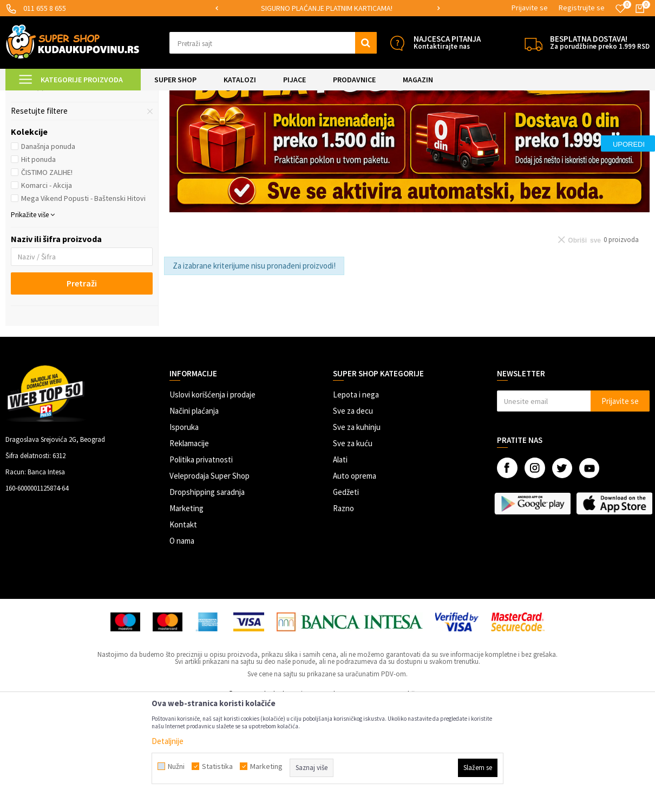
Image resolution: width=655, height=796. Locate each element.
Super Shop (80, 97)
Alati (340, 550)
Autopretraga (405, 124)
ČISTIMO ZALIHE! (47, 262)
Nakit (165, 97)
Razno (343, 599)
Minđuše (30, 151)
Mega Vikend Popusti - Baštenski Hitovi (83, 288)
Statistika (217, 766)
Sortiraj (451, 124)
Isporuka (184, 517)
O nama (181, 631)
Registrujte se (582, 7)
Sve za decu (353, 501)
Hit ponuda (38, 250)
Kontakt (183, 615)
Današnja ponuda (48, 237)
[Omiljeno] (620, 9)
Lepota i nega (356, 485)
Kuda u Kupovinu (30, 97)
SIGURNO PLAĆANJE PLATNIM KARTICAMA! (326, 8)
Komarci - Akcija (46, 275)
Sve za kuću (352, 534)
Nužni (176, 766)
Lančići (27, 177)
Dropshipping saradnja (207, 582)
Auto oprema (354, 566)
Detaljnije (168, 741)
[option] (327, 8)
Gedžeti (346, 582)
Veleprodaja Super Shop (209, 566)
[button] (273, 43)
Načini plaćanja (194, 501)
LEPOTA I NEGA (127, 97)
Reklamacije (189, 534)
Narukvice (33, 164)
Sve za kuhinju (357, 517)
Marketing (186, 599)
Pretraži (82, 373)
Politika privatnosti (201, 550)
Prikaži (537, 124)
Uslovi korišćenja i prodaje (212, 485)
